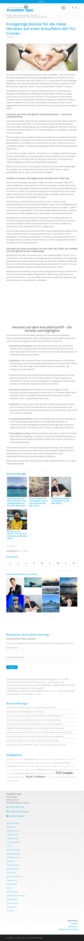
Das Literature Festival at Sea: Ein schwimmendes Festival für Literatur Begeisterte (35, 736)
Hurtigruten (10, 861)
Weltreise (41, 769)
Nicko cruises (11, 873)
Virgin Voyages (35, 763)
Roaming (27, 763)
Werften (52, 773)
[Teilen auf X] (18, 563)
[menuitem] (41, 1)
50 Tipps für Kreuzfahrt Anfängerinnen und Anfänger (25, 712)
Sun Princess (55, 759)
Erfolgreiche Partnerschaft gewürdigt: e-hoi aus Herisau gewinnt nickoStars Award (35, 728)
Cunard (9, 846)
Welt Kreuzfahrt (67, 770)
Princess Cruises (12, 892)
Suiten (51, 763)
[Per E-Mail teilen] (74, 563)
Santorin (33, 770)
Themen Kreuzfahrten (23, 773)
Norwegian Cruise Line (14, 876)
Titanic (8, 763)
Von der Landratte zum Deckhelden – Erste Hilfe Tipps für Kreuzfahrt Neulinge (33, 720)
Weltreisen (21, 763)
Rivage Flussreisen (20, 777)
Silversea (21, 770)
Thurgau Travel (13, 766)
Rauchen (66, 777)
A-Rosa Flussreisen (13, 823)
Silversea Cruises (12, 770)
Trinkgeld (32, 766)
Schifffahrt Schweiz (39, 773)
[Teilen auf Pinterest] (34, 563)
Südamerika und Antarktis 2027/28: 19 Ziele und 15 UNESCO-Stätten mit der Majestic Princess (39, 732)
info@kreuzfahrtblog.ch (19, 811)
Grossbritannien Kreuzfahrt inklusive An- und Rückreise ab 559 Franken (31, 707)
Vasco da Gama (59, 777)
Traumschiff (14, 763)
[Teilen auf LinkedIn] (42, 563)
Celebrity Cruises (12, 834)
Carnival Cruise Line (13, 831)
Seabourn (28, 770)
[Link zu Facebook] (72, 7)
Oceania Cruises (12, 880)
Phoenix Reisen (12, 884)
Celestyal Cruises (12, 838)
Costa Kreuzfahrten (13, 842)
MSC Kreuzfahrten (13, 869)
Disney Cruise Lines (13, 850)
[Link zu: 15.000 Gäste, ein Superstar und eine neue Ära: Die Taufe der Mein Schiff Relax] (68, 601)
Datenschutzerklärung (68, 929)
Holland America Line (14, 857)
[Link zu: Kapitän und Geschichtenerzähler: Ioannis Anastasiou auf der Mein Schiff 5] (15, 603)
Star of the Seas (44, 763)
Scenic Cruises (18, 759)
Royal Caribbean (35, 776)
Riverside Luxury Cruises (66, 759)
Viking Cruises (39, 759)
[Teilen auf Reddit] (66, 563)
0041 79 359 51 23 (16, 807)
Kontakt (41, 1)
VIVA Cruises (9, 773)
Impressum (73, 926)
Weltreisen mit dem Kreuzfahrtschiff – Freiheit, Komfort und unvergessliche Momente (36, 745)
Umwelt (75, 770)
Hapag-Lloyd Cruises (14, 854)
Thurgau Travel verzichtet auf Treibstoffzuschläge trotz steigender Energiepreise (34, 724)
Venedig (53, 766)
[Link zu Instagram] (76, 7)
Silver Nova (16, 780)
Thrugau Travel (24, 766)
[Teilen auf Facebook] (10, 563)
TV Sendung (50, 777)
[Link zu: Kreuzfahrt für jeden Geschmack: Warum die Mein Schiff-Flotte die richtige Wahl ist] (68, 586)
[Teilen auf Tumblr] (50, 563)
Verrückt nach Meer (62, 762)
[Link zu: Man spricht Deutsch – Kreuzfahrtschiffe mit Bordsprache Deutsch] (51, 603)
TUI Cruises (10, 37)
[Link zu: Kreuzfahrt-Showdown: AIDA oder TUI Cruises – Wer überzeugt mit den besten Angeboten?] (51, 586)
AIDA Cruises (11, 827)
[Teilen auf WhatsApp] (26, 563)
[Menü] (62, 7)
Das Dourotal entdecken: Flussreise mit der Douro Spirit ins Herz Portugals (32, 741)
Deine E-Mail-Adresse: (15, 657)
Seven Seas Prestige (56, 770)
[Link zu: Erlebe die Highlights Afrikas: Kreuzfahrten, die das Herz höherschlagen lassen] (15, 586)
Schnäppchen (29, 759)
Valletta (48, 770)
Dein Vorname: (12, 648)
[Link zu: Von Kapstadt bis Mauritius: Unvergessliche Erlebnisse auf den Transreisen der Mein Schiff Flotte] (33, 582)
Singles (47, 773)
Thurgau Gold (47, 766)
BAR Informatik (38, 938)
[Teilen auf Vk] (58, 563)
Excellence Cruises (13, 865)
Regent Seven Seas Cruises (66, 766)
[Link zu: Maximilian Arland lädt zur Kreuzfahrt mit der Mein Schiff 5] (33, 603)
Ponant (9, 888)
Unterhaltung (10, 777)
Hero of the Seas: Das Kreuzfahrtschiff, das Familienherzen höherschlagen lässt (34, 716)
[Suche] (57, 7)
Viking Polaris (10, 759)
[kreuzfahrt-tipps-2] (34, 7)
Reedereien (47, 759)
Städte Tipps (38, 766)
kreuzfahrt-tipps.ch (17, 816)
